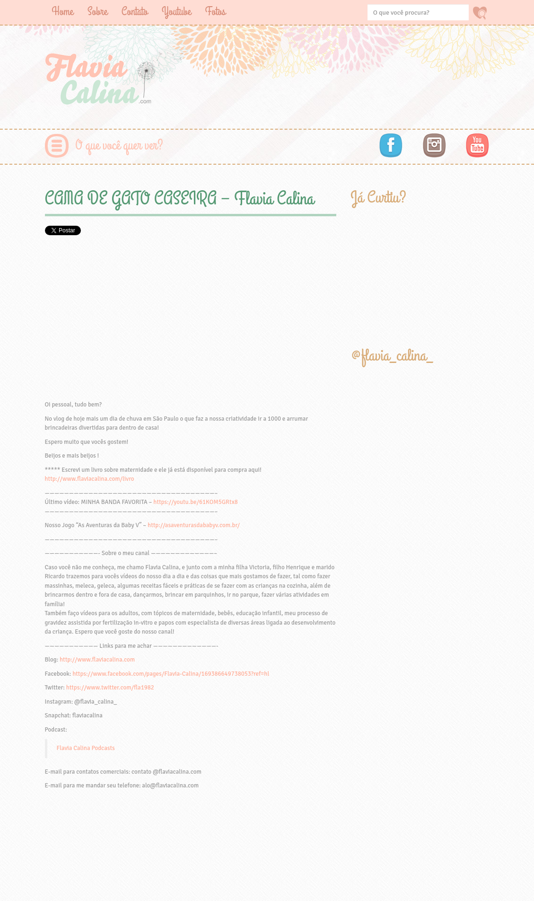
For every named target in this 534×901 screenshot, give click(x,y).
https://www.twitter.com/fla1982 (110, 687)
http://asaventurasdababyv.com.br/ (194, 525)
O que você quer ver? (119, 145)
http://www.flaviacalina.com (97, 659)
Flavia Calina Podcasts (86, 748)
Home (62, 11)
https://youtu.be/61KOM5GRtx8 (195, 502)
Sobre (97, 11)
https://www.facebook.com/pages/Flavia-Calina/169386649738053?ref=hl (170, 674)
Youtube (176, 11)
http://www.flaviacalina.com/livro (89, 479)
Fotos (215, 11)
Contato (135, 11)
